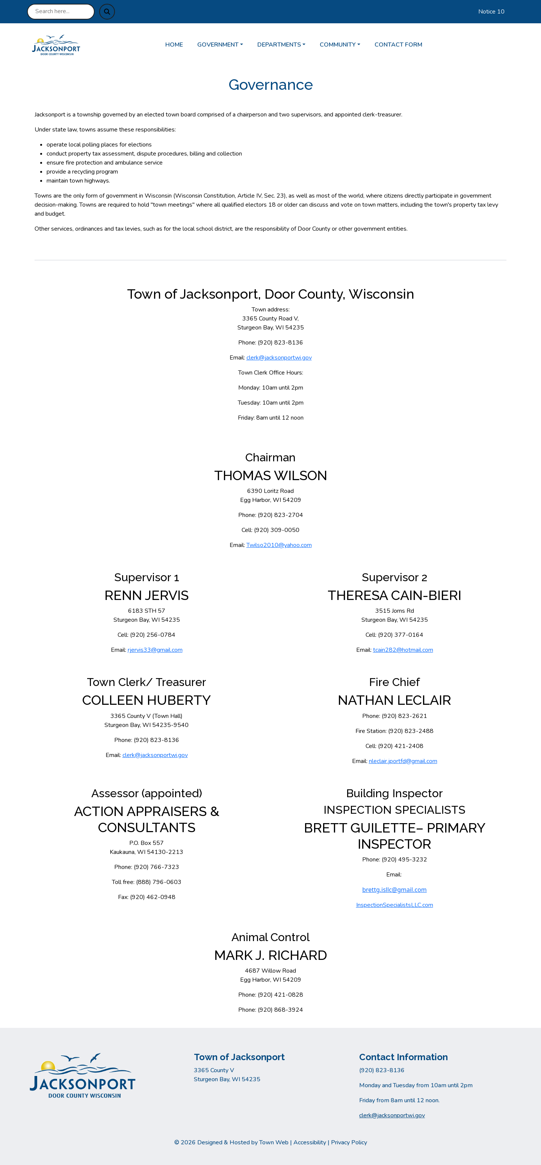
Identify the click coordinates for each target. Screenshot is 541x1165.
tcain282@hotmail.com (403, 650)
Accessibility (309, 1142)
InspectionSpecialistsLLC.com (394, 905)
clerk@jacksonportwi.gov (279, 358)
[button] (224, 44)
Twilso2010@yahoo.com (279, 545)
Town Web (274, 1142)
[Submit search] (107, 12)
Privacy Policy (349, 1142)
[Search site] (61, 12)
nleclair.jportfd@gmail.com (403, 761)
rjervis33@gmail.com (155, 650)
